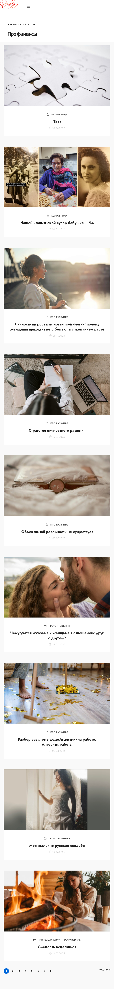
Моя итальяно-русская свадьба (57, 845)
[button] (29, 6)
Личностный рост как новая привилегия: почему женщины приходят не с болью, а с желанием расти (57, 327)
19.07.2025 (57, 437)
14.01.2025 (57, 953)
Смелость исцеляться (57, 947)
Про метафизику (49, 940)
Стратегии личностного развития (57, 430)
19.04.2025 (57, 852)
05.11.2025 (57, 336)
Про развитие (59, 317)
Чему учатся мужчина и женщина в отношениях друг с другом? (57, 635)
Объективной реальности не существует (57, 531)
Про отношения (59, 626)
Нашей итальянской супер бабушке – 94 (57, 223)
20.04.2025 (57, 751)
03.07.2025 (57, 538)
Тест (57, 121)
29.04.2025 (57, 644)
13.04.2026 (57, 128)
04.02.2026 (57, 229)
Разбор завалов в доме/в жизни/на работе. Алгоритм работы (57, 742)
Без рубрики (59, 114)
